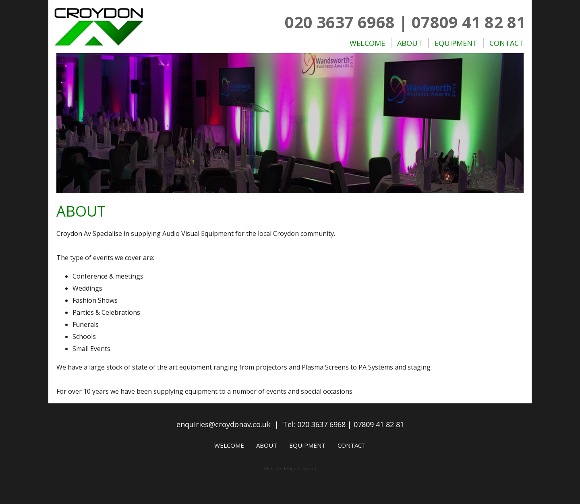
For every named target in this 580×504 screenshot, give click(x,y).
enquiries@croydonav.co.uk (223, 424)
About (410, 43)
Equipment (456, 43)
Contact (506, 43)
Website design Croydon (290, 468)
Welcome (367, 43)
